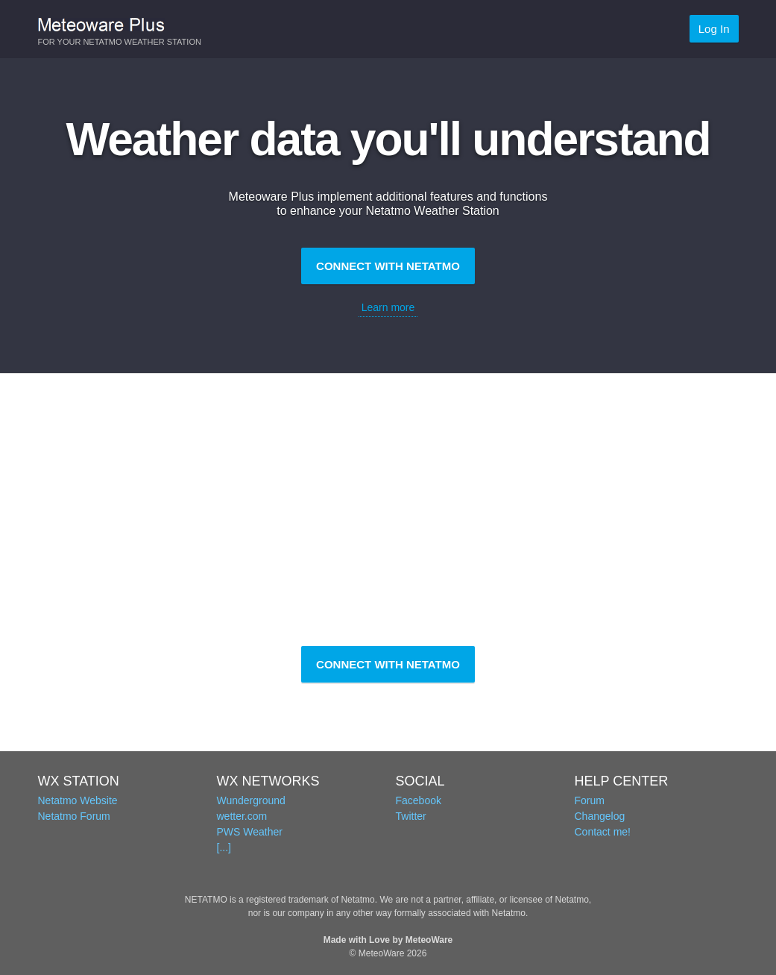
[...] (224, 847)
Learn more (388, 307)
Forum (590, 800)
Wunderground (251, 800)
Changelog (600, 816)
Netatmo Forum (74, 816)
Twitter (411, 816)
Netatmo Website (78, 800)
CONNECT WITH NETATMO (388, 266)
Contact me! (603, 832)
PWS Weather (250, 832)
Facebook (418, 800)
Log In (714, 28)
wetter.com (242, 816)
